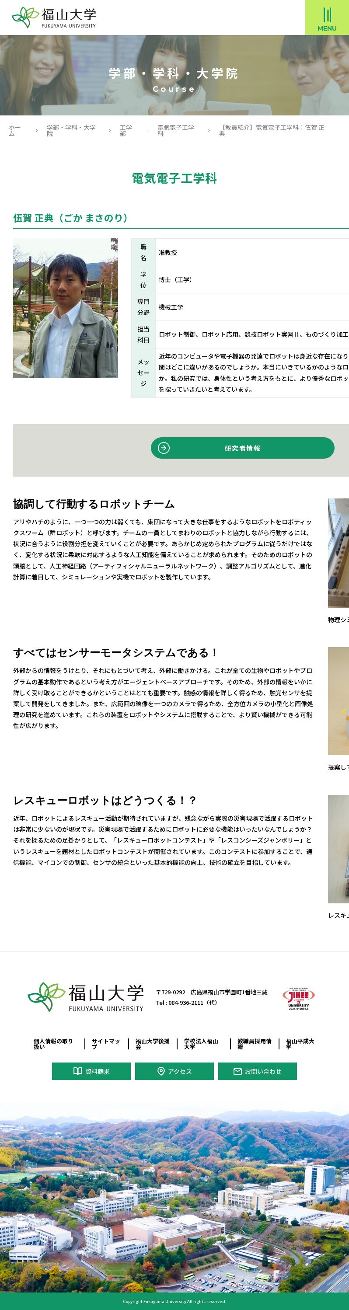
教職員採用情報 (254, 1044)
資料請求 (97, 1071)
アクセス (180, 1071)
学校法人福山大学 (201, 1044)
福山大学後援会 (153, 1044)
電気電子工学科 (175, 130)
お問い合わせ (263, 1071)
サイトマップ (106, 1044)
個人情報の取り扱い (53, 1044)
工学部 (126, 130)
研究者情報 (243, 448)
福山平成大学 (300, 1044)
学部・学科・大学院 (71, 130)
